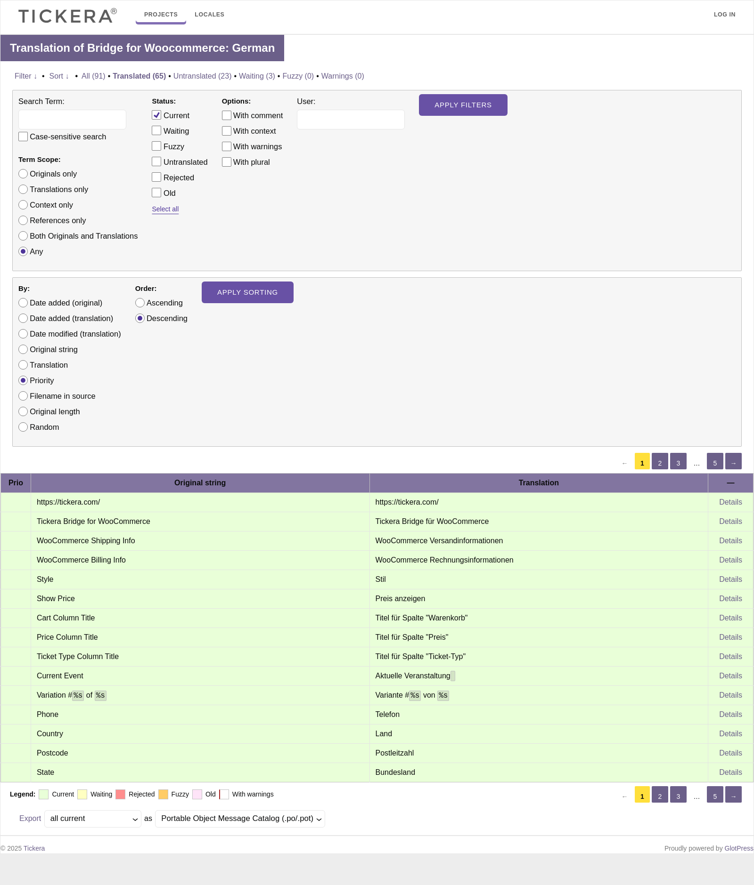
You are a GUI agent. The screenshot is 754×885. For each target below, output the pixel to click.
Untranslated (179, 161)
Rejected (173, 177)
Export (30, 818)
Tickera (34, 848)
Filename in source (62, 396)
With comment (258, 115)
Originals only (53, 173)
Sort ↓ (59, 76)
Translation (49, 365)
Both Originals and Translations (84, 236)
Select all (165, 209)
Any (36, 251)
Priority (42, 380)
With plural (251, 162)
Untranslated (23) (202, 76)
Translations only (59, 189)
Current (170, 115)
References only (58, 220)
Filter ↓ (26, 76)
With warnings (257, 146)
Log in (725, 14)
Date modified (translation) (75, 334)
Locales (209, 14)
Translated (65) (139, 76)
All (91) (94, 76)
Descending (167, 318)
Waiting (170, 130)
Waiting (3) (257, 76)
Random (44, 427)
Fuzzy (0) (298, 76)
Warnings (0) (342, 76)
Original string (54, 349)
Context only (51, 205)
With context (254, 131)
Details (730, 502)
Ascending (165, 302)
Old (163, 192)
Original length (55, 411)
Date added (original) (66, 302)
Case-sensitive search (68, 136)
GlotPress (739, 848)
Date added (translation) (71, 318)
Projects (161, 14)
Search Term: (41, 101)
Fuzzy (168, 146)
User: (306, 101)
